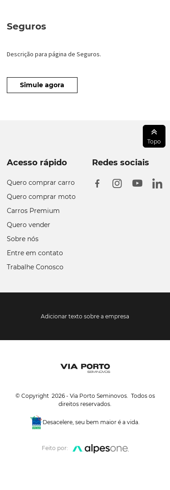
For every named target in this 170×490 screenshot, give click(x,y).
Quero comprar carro (41, 182)
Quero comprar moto (41, 197)
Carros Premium (33, 211)
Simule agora (42, 85)
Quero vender (28, 225)
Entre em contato (35, 253)
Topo (154, 136)
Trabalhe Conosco (35, 267)
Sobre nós (23, 239)
